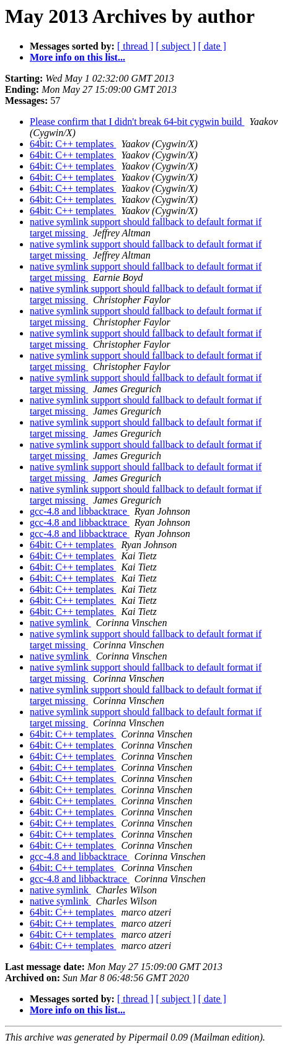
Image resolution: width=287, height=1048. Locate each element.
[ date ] (212, 46)
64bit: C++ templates (73, 144)
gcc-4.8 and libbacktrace (80, 511)
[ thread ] (135, 46)
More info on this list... (77, 57)
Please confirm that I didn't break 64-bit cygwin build (137, 121)
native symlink (60, 622)
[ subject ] (176, 46)
